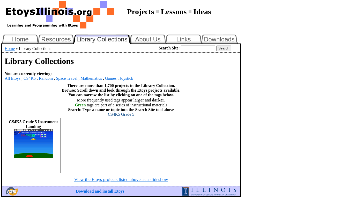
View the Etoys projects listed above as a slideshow (121, 179)
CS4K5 (30, 78)
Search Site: (169, 48)
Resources (56, 39)
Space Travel (66, 78)
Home (20, 39)
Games (110, 78)
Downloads (219, 39)
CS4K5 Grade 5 (121, 114)
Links (183, 39)
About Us (148, 39)
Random (46, 78)
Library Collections (104, 38)
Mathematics (91, 78)
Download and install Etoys (100, 191)
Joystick (126, 78)
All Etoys (12, 78)
